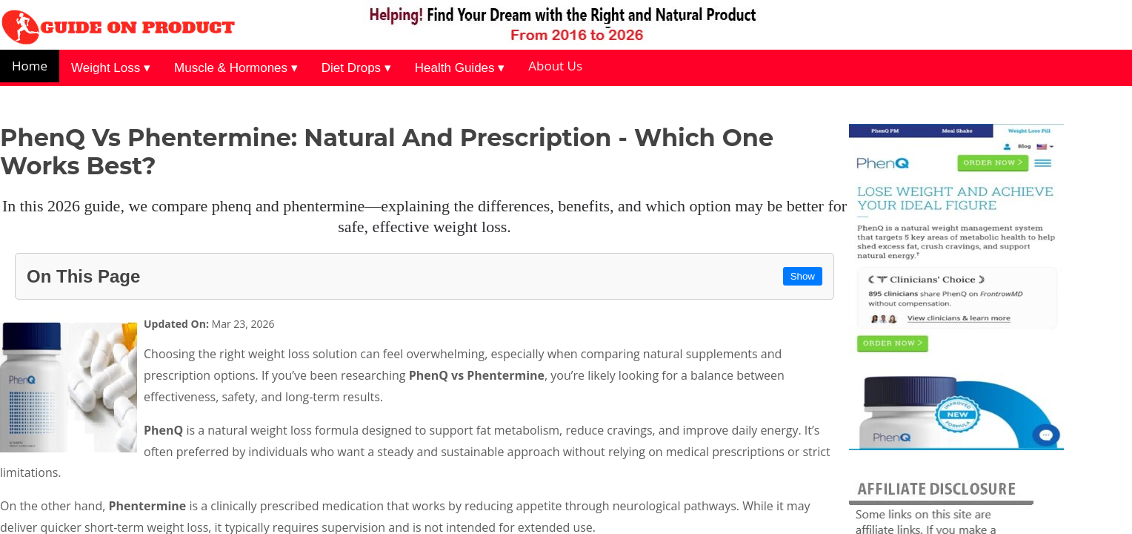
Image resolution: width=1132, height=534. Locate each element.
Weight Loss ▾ (110, 68)
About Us (555, 65)
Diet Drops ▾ (356, 68)
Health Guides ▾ (460, 68)
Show (802, 276)
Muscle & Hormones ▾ (236, 68)
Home (29, 65)
